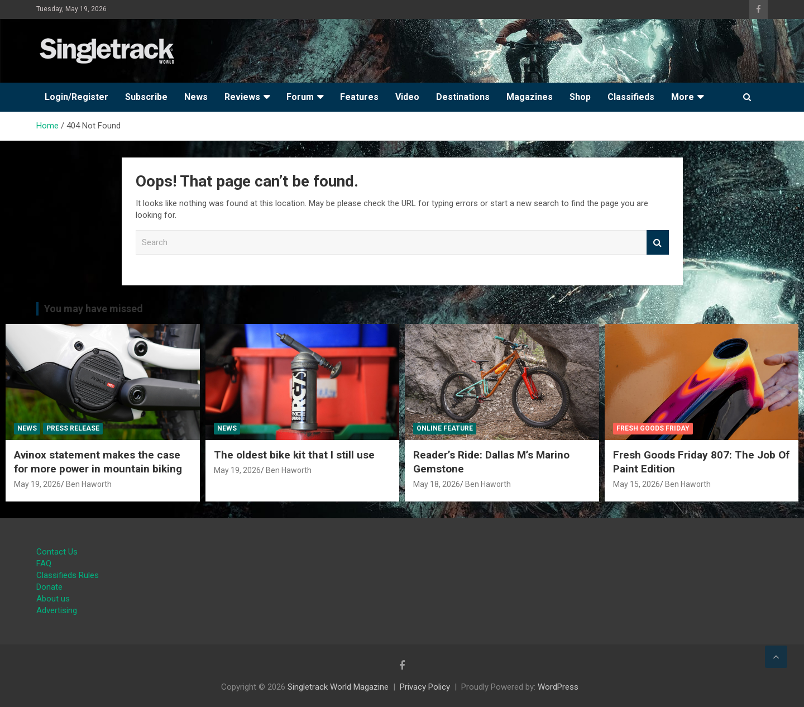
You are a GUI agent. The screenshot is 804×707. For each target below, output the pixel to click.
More (682, 97)
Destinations (463, 97)
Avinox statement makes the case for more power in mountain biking (98, 461)
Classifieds (630, 97)
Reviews (242, 97)
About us (53, 599)
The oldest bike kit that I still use (294, 454)
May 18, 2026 (436, 484)
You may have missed (93, 308)
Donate (49, 587)
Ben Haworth (89, 484)
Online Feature (445, 428)
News (196, 97)
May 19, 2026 (37, 484)
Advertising (56, 610)
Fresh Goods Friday (653, 428)
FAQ (43, 563)
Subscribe (146, 97)
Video (407, 97)
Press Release (72, 428)
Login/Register (76, 97)
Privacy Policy (425, 687)
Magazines (529, 97)
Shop (580, 97)
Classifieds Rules (67, 575)
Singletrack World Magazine (338, 687)
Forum (300, 97)
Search (658, 242)
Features (359, 97)
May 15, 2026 (636, 484)
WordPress (558, 687)
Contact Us (57, 552)
